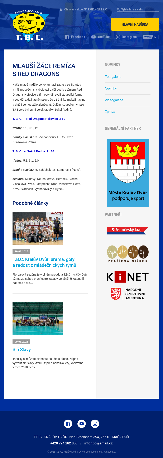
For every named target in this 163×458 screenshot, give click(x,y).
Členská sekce (73, 9)
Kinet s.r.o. (110, 451)
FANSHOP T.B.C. (98, 9)
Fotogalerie (113, 76)
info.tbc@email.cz (98, 443)
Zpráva (110, 112)
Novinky (111, 88)
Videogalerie (114, 100)
